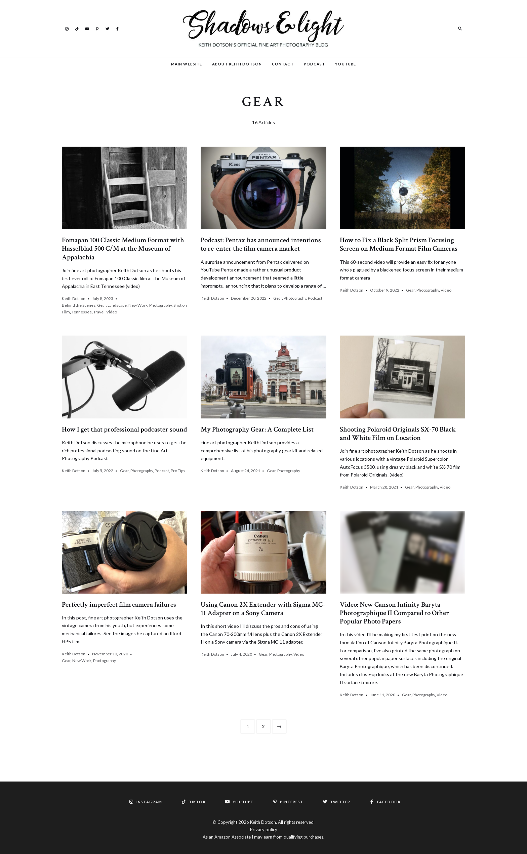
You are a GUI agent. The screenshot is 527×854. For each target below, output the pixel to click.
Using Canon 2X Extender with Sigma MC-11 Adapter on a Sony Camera (263, 608)
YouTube (87, 28)
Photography (160, 305)
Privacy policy (263, 829)
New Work (138, 305)
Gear (101, 305)
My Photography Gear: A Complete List (257, 429)
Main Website (186, 64)
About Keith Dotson (237, 64)
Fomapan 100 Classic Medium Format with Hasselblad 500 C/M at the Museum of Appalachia (123, 248)
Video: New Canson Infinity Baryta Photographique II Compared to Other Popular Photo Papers (394, 613)
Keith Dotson (73, 298)
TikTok (77, 28)
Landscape (117, 305)
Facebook (117, 28)
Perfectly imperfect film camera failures (119, 604)
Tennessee (82, 311)
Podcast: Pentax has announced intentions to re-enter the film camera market (261, 244)
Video (111, 311)
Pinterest (97, 28)
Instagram (67, 28)
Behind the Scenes (78, 305)
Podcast (314, 64)
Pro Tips (178, 470)
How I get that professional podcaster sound (124, 429)
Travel (99, 311)
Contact (283, 64)
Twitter (107, 28)
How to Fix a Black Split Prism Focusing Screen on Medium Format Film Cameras (398, 244)
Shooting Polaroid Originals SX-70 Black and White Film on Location (398, 433)
